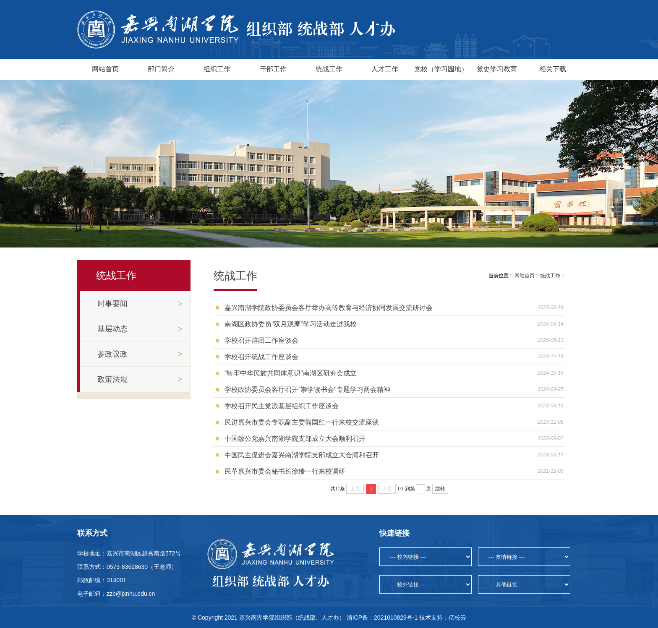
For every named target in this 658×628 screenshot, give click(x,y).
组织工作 (217, 69)
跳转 (440, 489)
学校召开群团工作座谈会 (261, 340)
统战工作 (329, 69)
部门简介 (161, 69)
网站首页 (105, 69)
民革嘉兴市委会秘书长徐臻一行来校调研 (285, 471)
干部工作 (273, 69)
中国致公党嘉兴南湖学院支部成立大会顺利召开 (295, 438)
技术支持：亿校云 (442, 617)
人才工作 (384, 69)
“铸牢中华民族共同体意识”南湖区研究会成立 (291, 373)
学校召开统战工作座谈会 (261, 356)
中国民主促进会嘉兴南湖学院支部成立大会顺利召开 (302, 455)
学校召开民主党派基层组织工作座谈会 (282, 405)
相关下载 (552, 69)
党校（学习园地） (441, 69)
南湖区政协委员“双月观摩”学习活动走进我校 (291, 324)
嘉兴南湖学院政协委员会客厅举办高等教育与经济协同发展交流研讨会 (329, 307)
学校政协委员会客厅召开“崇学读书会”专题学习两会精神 (307, 389)
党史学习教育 (497, 69)
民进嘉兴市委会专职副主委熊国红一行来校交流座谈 (302, 422)
